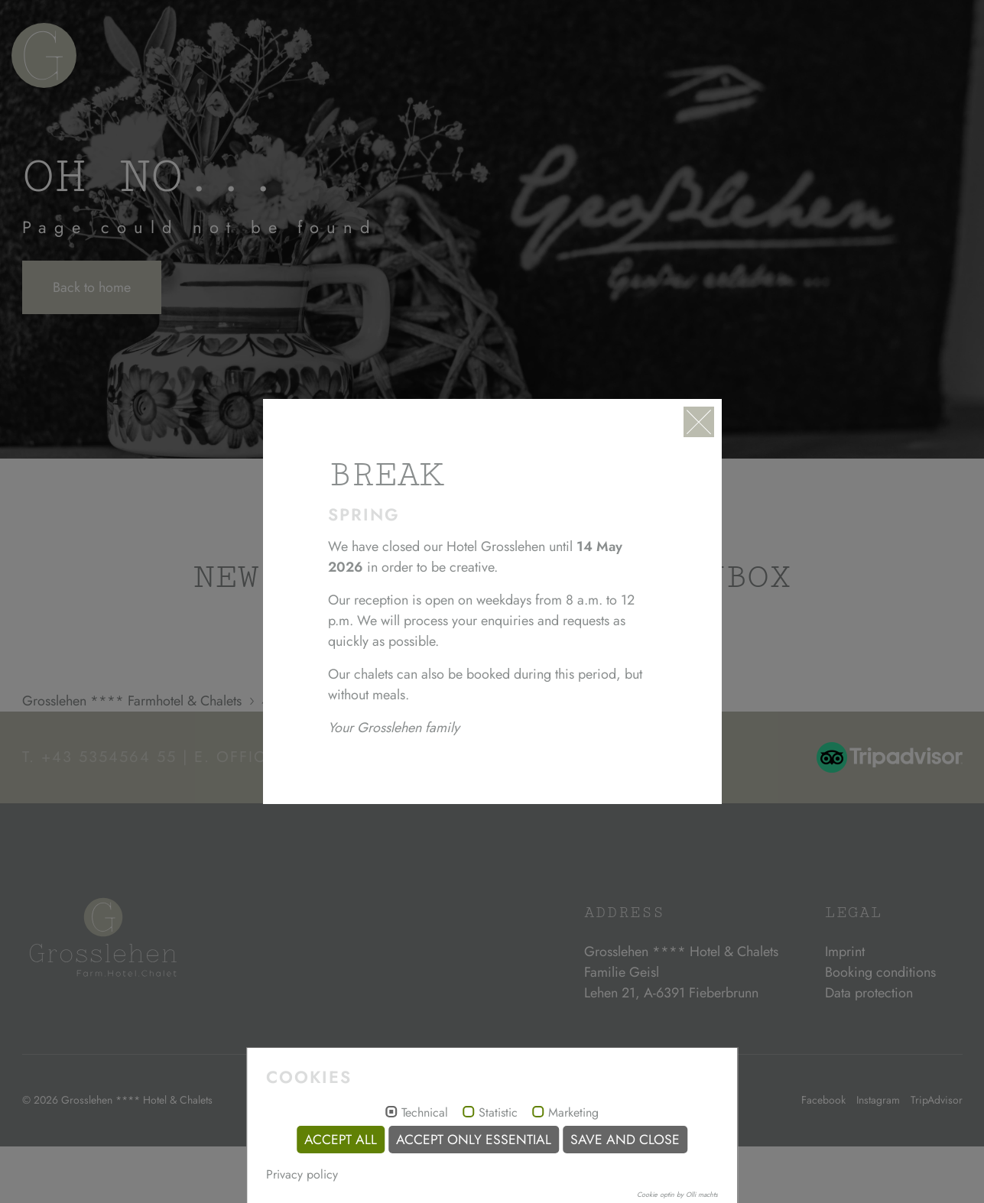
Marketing (573, 1113)
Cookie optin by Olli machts (677, 1194)
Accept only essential (473, 1139)
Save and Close (625, 1139)
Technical (424, 1113)
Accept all (340, 1139)
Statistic (498, 1113)
